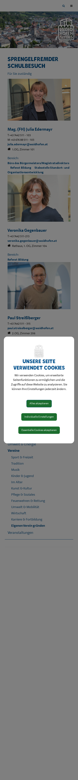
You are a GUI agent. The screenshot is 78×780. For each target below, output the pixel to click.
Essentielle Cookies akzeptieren (39, 430)
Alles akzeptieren (39, 403)
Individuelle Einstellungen (39, 417)
